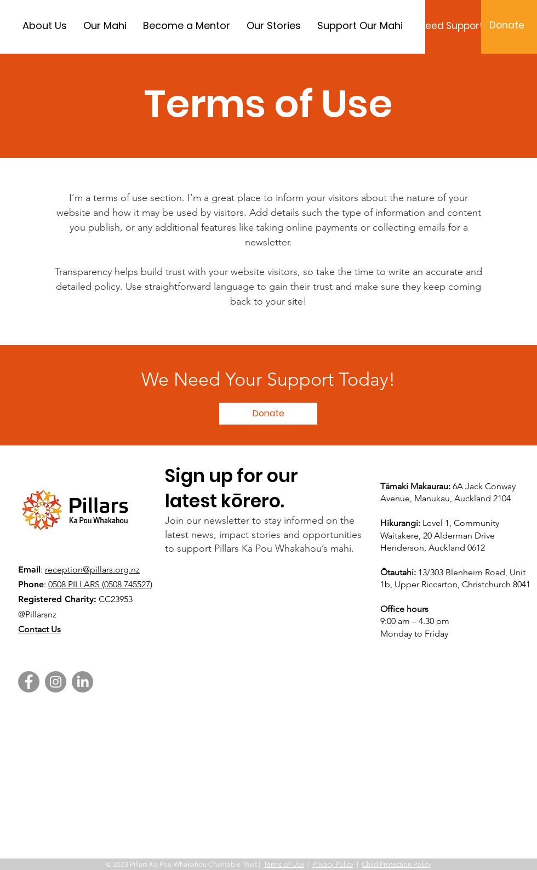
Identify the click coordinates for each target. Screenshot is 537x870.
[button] (268, 414)
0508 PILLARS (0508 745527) (100, 584)
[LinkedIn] (82, 681)
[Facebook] (28, 681)
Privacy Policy (332, 864)
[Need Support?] (453, 26)
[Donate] (507, 26)
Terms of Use (284, 864)
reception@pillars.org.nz (92, 569)
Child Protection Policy (396, 864)
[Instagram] (55, 681)
